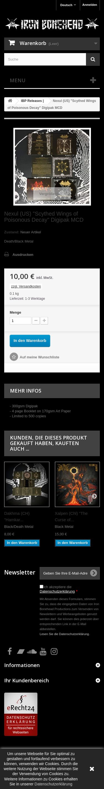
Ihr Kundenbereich (26, 680)
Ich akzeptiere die (59, 589)
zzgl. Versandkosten (26, 286)
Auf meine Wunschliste (39, 357)
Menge (15, 312)
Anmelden (89, 4)
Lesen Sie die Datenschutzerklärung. (65, 634)
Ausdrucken (22, 255)
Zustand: (11, 232)
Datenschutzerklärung (57, 591)
